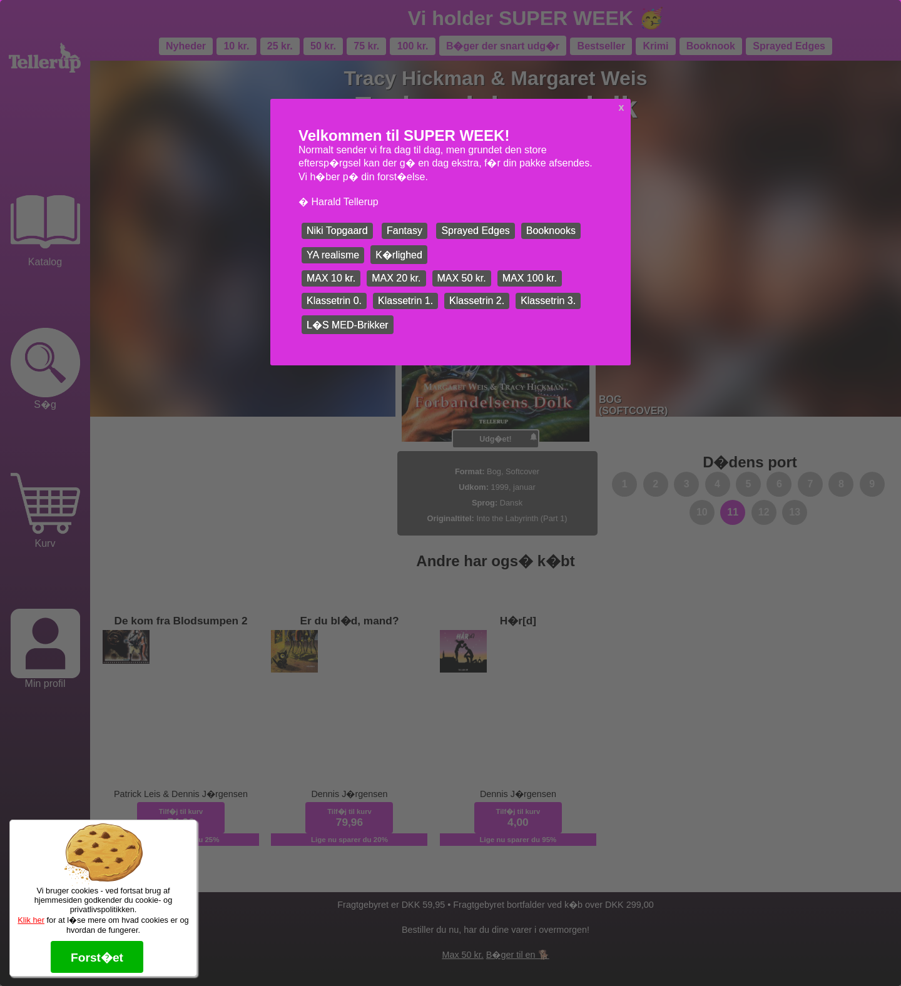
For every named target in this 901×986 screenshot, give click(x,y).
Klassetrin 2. (476, 300)
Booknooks (551, 230)
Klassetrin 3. (548, 300)
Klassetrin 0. (334, 300)
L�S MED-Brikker (348, 325)
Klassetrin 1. (405, 300)
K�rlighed (398, 255)
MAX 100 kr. (529, 278)
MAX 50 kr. (461, 278)
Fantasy (404, 230)
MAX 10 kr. (331, 278)
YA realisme (333, 255)
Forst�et (97, 957)
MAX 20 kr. (396, 278)
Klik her (31, 920)
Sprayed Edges (475, 230)
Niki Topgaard (337, 230)
